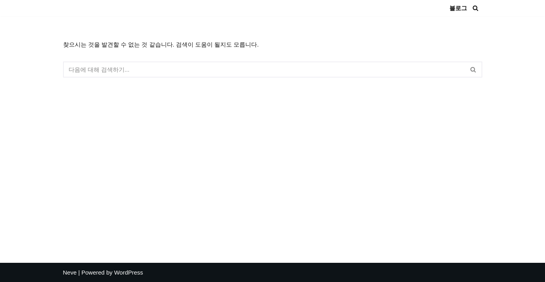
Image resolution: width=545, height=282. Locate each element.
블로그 (458, 8)
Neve (70, 272)
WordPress (128, 272)
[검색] (475, 8)
